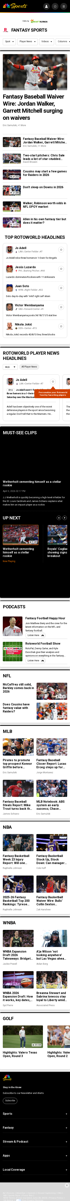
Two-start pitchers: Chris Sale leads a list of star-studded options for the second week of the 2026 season (45, 157)
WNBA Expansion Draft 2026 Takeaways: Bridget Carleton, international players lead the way (17, 955)
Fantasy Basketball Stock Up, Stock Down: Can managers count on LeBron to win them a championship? (51, 859)
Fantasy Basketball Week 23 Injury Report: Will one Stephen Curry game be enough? (17, 859)
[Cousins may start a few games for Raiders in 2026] (12, 175)
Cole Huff (41, 868)
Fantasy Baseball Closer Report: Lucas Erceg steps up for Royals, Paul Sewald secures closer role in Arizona (51, 763)
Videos (46, 41)
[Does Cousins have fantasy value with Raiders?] (52, 711)
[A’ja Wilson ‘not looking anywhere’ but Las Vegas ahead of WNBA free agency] (51, 938)
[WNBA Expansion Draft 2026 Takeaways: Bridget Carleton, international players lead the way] (18, 938)
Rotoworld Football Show (42, 643)
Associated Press (45, 1005)
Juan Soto (22, 286)
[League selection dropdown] (10, 367)
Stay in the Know (12, 1087)
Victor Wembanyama (29, 305)
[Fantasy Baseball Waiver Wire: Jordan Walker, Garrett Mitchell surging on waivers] (35, 72)
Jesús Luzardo (25, 267)
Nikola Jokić (23, 324)
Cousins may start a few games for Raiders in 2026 (45, 173)
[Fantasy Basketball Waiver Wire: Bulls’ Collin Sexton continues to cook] (51, 884)
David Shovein (30, 162)
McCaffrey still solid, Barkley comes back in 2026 (18, 688)
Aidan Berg (42, 964)
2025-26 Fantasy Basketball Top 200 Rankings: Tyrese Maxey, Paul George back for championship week (17, 900)
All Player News (29, 366)
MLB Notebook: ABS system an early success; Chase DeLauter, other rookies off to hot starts (50, 805)
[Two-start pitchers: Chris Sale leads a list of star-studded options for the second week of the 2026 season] (12, 159)
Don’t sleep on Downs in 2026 (43, 187)
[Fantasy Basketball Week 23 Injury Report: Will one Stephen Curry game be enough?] (18, 842)
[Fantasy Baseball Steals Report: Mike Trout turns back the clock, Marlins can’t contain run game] (18, 788)
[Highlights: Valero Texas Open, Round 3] (23, 1036)
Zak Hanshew (43, 909)
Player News (27, 41)
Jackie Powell (10, 964)
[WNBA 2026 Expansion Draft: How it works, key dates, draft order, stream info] (18, 979)
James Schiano (11, 814)
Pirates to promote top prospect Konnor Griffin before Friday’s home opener (18, 763)
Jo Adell (20, 248)
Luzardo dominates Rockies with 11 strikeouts (30, 277)
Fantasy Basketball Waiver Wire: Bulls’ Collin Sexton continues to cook (49, 900)
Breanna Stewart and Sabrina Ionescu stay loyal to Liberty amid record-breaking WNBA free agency (51, 996)
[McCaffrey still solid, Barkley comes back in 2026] (52, 691)
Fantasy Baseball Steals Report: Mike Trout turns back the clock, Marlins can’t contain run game (17, 805)
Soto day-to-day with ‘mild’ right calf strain (28, 296)
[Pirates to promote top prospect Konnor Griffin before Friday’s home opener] (18, 746)
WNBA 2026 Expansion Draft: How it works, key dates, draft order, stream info (18, 996)
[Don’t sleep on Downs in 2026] (12, 190)
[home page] (15, 6)
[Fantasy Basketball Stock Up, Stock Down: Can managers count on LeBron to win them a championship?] (51, 842)
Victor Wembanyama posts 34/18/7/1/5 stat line (31, 315)
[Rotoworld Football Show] (12, 651)
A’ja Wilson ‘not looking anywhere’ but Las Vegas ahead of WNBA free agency (51, 955)
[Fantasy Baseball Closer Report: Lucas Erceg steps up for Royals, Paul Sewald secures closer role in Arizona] (51, 746)
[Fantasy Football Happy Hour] (12, 626)
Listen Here (36, 635)
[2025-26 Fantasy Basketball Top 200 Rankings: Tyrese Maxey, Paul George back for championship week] (18, 884)
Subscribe (10, 1100)
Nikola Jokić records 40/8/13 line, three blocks (30, 334)
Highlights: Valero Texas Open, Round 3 (20, 1054)
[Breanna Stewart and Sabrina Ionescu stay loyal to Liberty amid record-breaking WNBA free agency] (51, 979)
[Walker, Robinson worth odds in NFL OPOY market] (12, 206)
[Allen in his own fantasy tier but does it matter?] (12, 222)
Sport (9, 41)
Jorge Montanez (44, 772)
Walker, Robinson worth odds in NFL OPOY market (44, 204)
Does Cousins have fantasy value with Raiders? (16, 708)
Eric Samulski (10, 125)
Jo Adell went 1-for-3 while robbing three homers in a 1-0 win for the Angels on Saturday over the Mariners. (30, 393)
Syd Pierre (8, 1005)
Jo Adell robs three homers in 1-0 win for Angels (31, 257)
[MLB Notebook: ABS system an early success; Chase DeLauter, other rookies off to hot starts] (51, 788)
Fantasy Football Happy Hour (45, 618)
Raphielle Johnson (12, 868)
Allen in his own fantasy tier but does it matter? (44, 220)
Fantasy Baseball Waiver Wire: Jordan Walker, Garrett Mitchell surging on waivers (33, 107)
